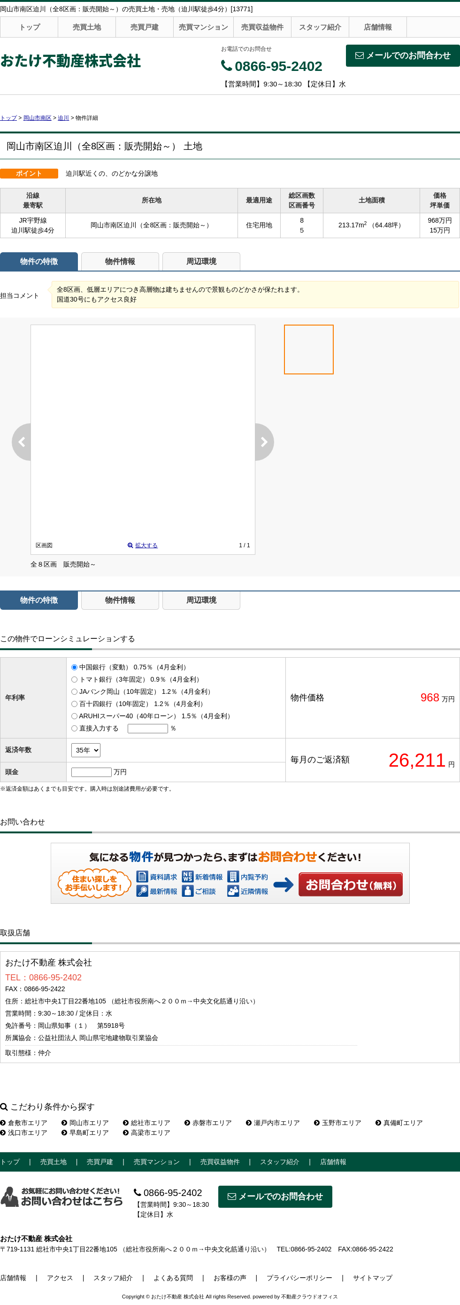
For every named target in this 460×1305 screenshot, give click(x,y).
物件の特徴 (39, 261)
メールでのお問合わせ (403, 55)
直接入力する (99, 728)
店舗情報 (378, 27)
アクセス (60, 1278)
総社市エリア (146, 1122)
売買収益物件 (262, 27)
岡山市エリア (85, 1122)
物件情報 (120, 261)
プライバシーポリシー (299, 1278)
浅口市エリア (23, 1132)
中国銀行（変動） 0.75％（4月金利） (134, 667)
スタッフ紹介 (320, 27)
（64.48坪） (386, 225)
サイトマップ (372, 1278)
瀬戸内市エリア (273, 1122)
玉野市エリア (337, 1122)
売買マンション (203, 27)
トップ (29, 27)
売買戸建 (144, 27)
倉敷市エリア (23, 1122)
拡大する (143, 545)
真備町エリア (399, 1122)
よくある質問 (173, 1278)
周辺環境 (201, 261)
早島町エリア (85, 1132)
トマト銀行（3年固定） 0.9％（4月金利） (141, 679)
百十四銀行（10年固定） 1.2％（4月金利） (143, 703)
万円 (120, 772)
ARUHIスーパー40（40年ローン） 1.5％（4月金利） (156, 716)
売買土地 (87, 27)
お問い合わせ (351, 884)
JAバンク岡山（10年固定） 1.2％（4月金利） (146, 691)
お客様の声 (230, 1278)
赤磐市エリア (208, 1122)
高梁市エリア (146, 1132)
